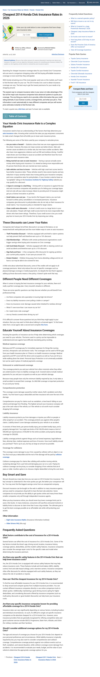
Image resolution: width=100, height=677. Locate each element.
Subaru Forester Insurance (80, 64)
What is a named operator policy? (83, 18)
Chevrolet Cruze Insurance (80, 61)
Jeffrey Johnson (26, 48)
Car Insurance (72, 3)
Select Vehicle (46, 3)
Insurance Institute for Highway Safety (39, 180)
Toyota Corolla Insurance (80, 71)
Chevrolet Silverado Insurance (81, 74)
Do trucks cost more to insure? (82, 37)
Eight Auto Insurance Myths (16, 520)
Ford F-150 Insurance (78, 83)
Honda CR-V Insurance (79, 68)
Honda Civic (40, 10)
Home (5, 10)
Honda (32, 10)
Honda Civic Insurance (79, 76)
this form (44, 325)
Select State (56, 3)
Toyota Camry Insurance (79, 58)
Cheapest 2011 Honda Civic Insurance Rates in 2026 (46, 658)
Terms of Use (45, 37)
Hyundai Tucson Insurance (80, 80)
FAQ (64, 3)
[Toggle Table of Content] (16, 116)
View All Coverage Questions (81, 50)
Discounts (82, 3)
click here (21, 109)
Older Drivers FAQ (12, 523)
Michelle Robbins (50, 48)
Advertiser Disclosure (58, 54)
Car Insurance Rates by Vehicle (18, 10)
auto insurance (8, 133)
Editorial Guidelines (9, 60)
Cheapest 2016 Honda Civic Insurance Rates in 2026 (22, 659)
